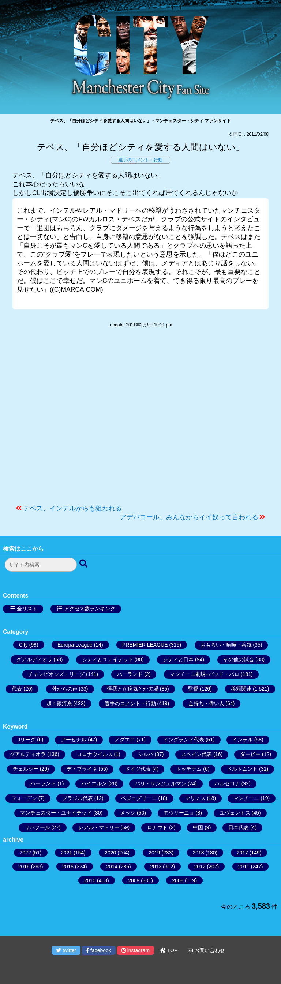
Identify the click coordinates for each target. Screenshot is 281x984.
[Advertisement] (140, 420)
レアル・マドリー (98, 827)
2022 (25, 853)
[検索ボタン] (84, 564)
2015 (68, 866)
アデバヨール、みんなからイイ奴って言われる (189, 517)
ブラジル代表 (77, 798)
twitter (66, 950)
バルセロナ (227, 783)
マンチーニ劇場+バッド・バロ (204, 674)
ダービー (250, 754)
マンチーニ (246, 798)
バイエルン (94, 783)
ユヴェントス (235, 813)
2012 (199, 866)
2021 (66, 853)
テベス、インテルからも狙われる (72, 508)
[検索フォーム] (41, 565)
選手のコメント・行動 (140, 159)
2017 (242, 853)
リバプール (37, 827)
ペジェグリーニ (139, 798)
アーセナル (73, 739)
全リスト (27, 608)
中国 (198, 827)
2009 (133, 880)
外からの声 (65, 689)
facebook (98, 950)
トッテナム (189, 769)
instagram (135, 950)
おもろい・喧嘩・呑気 (226, 645)
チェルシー (25, 769)
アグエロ (125, 739)
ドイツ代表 (138, 769)
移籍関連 (241, 689)
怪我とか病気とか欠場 (132, 689)
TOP (168, 950)
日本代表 (238, 827)
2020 (110, 853)
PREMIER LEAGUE (145, 645)
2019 (154, 853)
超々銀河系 (59, 703)
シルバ (145, 754)
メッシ (127, 813)
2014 (111, 866)
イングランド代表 (183, 739)
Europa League (75, 645)
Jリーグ (26, 739)
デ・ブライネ (82, 769)
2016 (24, 866)
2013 (155, 866)
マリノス (195, 798)
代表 (17, 689)
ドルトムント (242, 769)
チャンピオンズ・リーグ (56, 674)
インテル (242, 739)
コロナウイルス (95, 754)
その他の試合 (238, 659)
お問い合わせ (206, 950)
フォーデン (24, 798)
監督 (193, 689)
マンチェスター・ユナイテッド (56, 813)
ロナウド (157, 827)
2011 (244, 866)
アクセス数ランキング (89, 608)
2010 (89, 880)
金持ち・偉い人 (206, 703)
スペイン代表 (196, 754)
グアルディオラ (34, 659)
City (23, 645)
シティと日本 (178, 659)
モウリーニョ (179, 813)
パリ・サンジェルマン (160, 783)
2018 (198, 853)
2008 (177, 880)
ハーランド (130, 674)
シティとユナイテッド (107, 659)
